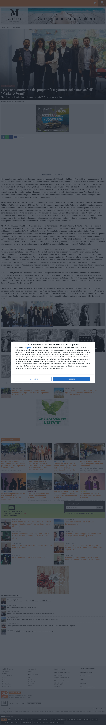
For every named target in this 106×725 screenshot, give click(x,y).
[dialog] (53, 362)
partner (29, 348)
